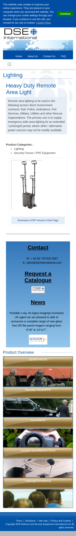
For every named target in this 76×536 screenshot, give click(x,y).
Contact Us (49, 56)
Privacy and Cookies (61, 521)
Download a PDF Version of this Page (38, 220)
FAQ (63, 56)
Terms (19, 521)
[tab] (19, 56)
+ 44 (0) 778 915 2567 (44, 258)
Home (19, 56)
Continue (65, 13)
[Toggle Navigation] (9, 64)
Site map (43, 521)
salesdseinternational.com (43, 262)
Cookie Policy (43, 22)
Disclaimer (30, 521)
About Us (33, 56)
